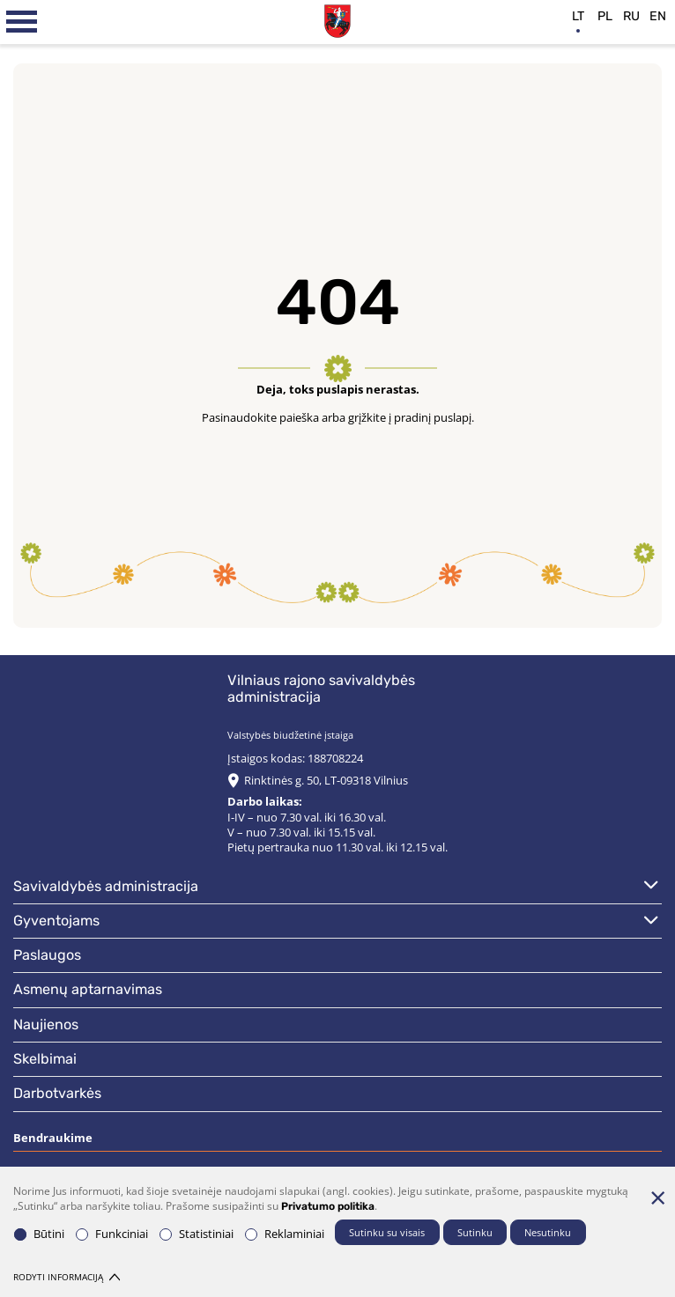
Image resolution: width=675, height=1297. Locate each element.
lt (578, 16)
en (657, 16)
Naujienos (45, 1024)
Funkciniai (112, 1234)
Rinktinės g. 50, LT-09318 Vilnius (326, 780)
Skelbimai (45, 1058)
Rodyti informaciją (66, 1277)
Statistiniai (196, 1234)
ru (631, 16)
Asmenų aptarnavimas (87, 989)
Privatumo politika (328, 1206)
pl (604, 16)
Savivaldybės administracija (105, 886)
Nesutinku (547, 1232)
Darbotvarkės (57, 1093)
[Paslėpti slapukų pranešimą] (657, 1197)
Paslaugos (47, 955)
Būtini (39, 1234)
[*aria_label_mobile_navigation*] (22, 22)
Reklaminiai (284, 1234)
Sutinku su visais (387, 1232)
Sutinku (475, 1232)
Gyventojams (56, 920)
